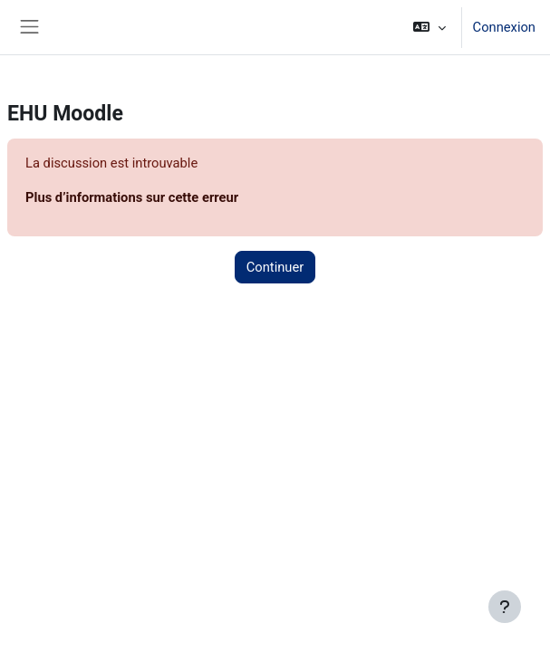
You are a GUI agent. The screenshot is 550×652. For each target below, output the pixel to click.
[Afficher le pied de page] (504, 606)
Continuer (275, 267)
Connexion (504, 27)
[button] (429, 27)
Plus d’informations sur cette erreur (131, 197)
